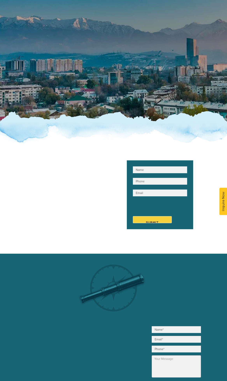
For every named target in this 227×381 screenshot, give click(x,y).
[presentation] (156, 207)
